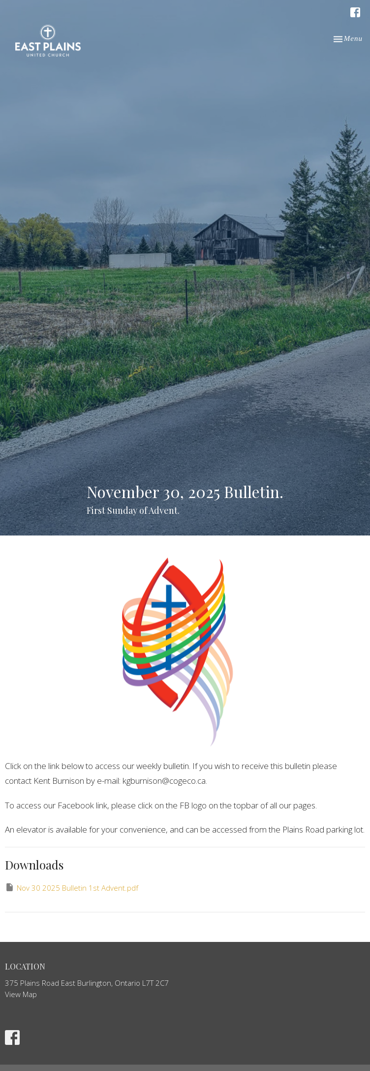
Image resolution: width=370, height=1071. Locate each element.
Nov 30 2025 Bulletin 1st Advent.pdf (71, 887)
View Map (21, 994)
